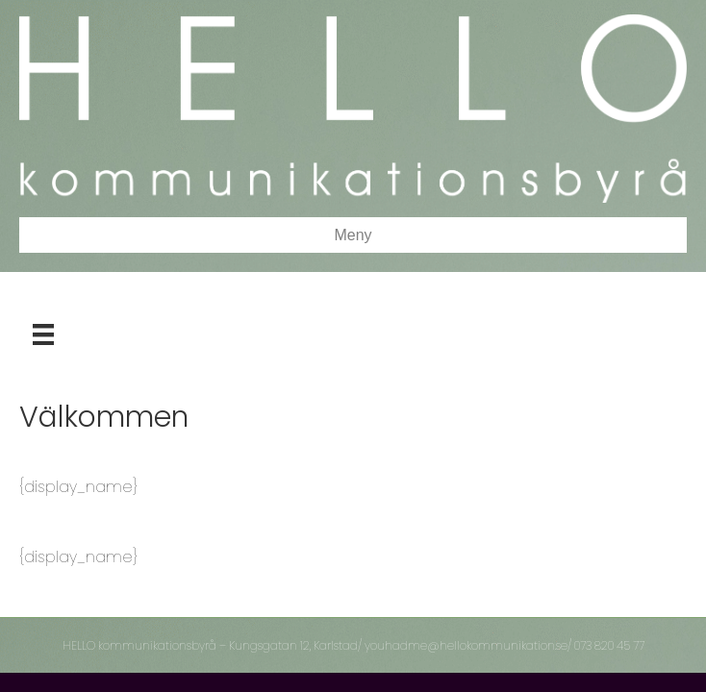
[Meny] (43, 334)
